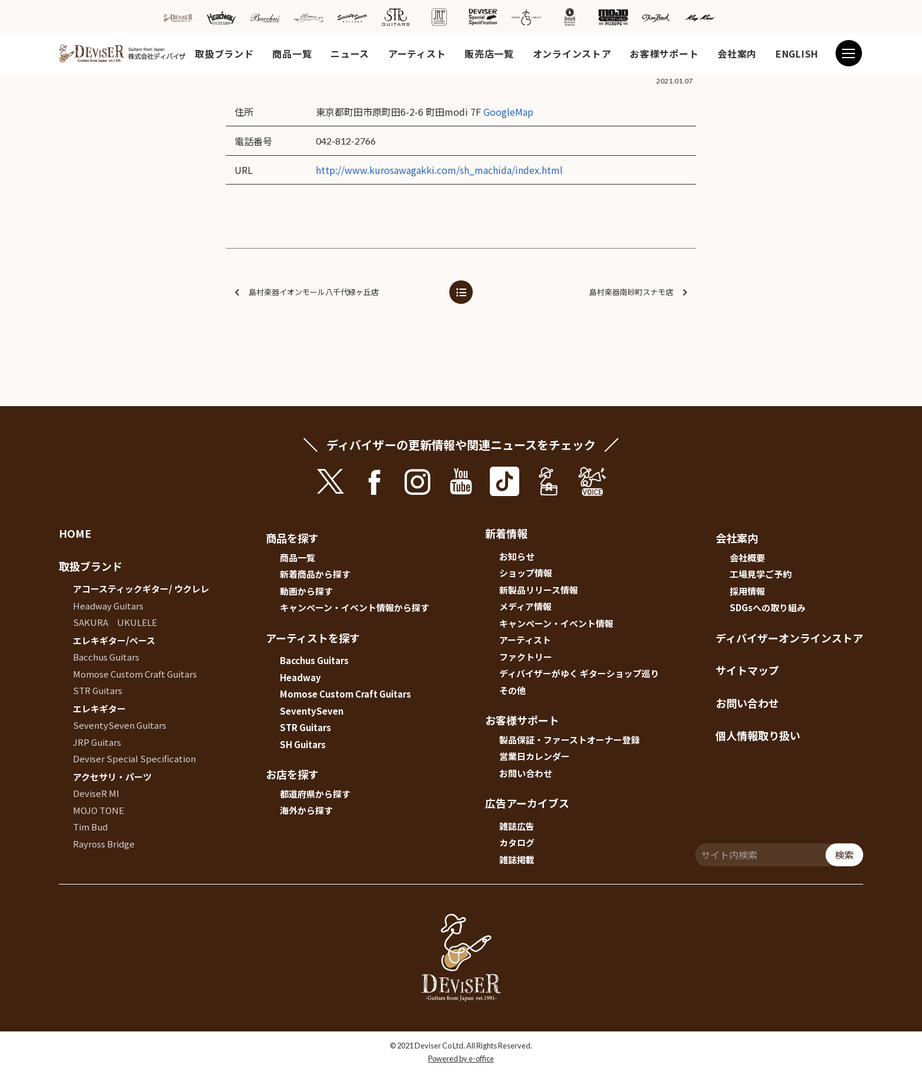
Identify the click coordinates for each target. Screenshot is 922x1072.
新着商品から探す (315, 574)
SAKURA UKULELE (115, 622)
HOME (75, 533)
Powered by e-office (461, 1058)
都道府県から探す (315, 794)
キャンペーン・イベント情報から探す (354, 607)
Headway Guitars (108, 605)
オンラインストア (572, 53)
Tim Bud (90, 826)
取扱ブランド (224, 53)
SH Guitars (303, 744)
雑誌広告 (517, 826)
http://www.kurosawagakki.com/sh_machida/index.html (439, 170)
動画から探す (306, 591)
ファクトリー (525, 657)
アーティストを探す (313, 637)
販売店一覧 (489, 53)
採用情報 (747, 591)
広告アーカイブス (527, 802)
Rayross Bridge (104, 844)
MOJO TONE (98, 810)
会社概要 (747, 557)
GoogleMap (508, 112)
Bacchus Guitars (106, 657)
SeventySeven (311, 711)
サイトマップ (747, 670)
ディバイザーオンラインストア (789, 637)
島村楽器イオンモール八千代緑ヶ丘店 (307, 292)
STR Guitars (97, 690)
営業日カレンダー (534, 756)
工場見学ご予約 (760, 574)
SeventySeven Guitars (119, 725)
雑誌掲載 (517, 859)
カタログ (517, 842)
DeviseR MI (96, 793)
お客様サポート (664, 53)
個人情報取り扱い (758, 735)
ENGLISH (797, 53)
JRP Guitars (97, 742)
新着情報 (506, 533)
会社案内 (737, 53)
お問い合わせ (525, 773)
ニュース (349, 53)
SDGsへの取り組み (768, 607)
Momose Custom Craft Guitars (135, 674)
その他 (512, 690)
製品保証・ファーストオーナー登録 (569, 739)
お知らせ (517, 556)
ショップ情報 (525, 573)
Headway (300, 677)
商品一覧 (292, 53)
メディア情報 (525, 606)
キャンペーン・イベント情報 (556, 623)
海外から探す (306, 810)
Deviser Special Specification (134, 758)
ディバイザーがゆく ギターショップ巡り (579, 673)
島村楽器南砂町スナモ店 (638, 292)
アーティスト (417, 53)
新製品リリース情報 (538, 590)
